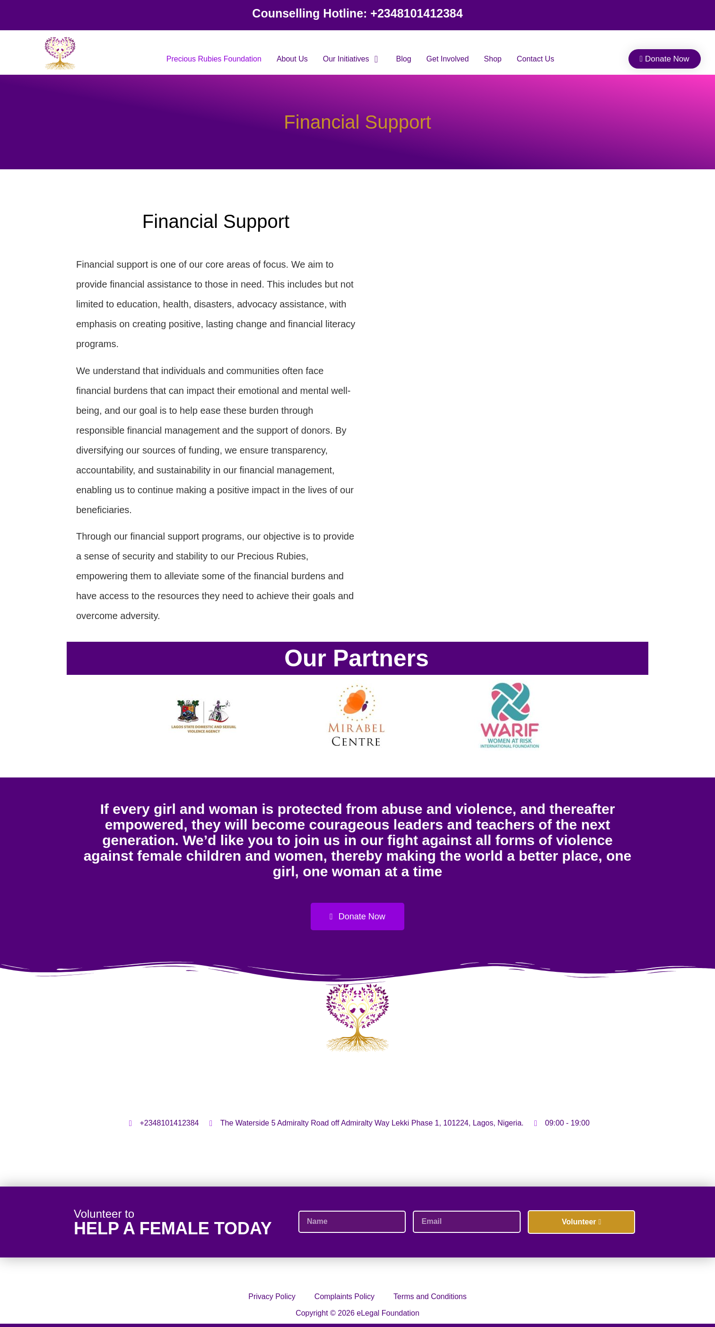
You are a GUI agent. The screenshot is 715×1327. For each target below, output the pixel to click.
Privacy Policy (272, 1296)
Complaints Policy (344, 1296)
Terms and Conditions (430, 1296)
